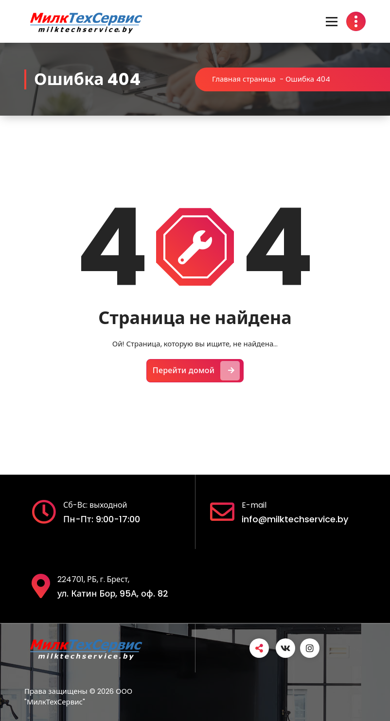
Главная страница (244, 79)
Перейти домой (196, 370)
